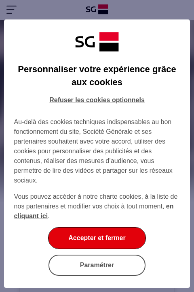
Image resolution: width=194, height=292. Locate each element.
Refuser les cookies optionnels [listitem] (97, 100)
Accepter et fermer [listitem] (96, 237)
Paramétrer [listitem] (97, 265)
